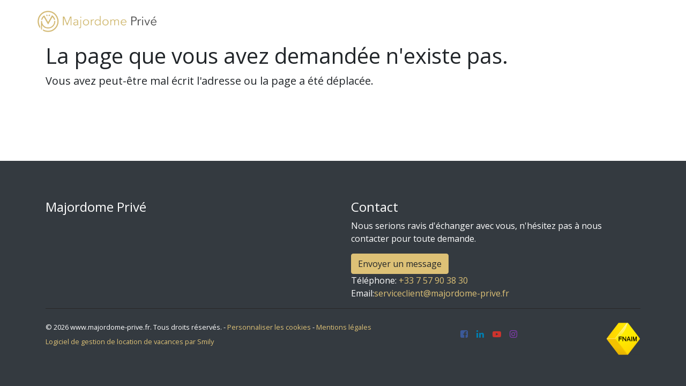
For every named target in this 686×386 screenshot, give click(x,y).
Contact (566, 21)
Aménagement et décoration (433, 21)
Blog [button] (518, 21)
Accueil (207, 21)
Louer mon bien (326, 21)
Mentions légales (343, 327)
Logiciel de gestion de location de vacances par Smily (130, 341)
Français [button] (617, 21)
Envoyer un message (400, 264)
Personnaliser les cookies (269, 327)
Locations (257, 21)
